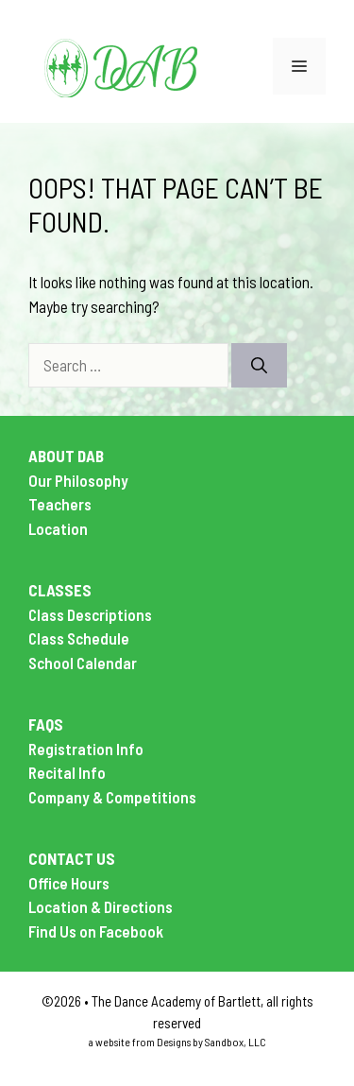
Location (58, 528)
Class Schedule (78, 638)
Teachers (60, 503)
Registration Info (85, 748)
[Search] (259, 365)
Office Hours (69, 882)
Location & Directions (100, 906)
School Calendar (82, 662)
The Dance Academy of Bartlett (176, 1000)
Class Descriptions (90, 614)
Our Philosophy (78, 480)
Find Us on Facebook (95, 931)
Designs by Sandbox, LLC (211, 1041)
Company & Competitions (112, 796)
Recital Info (67, 772)
